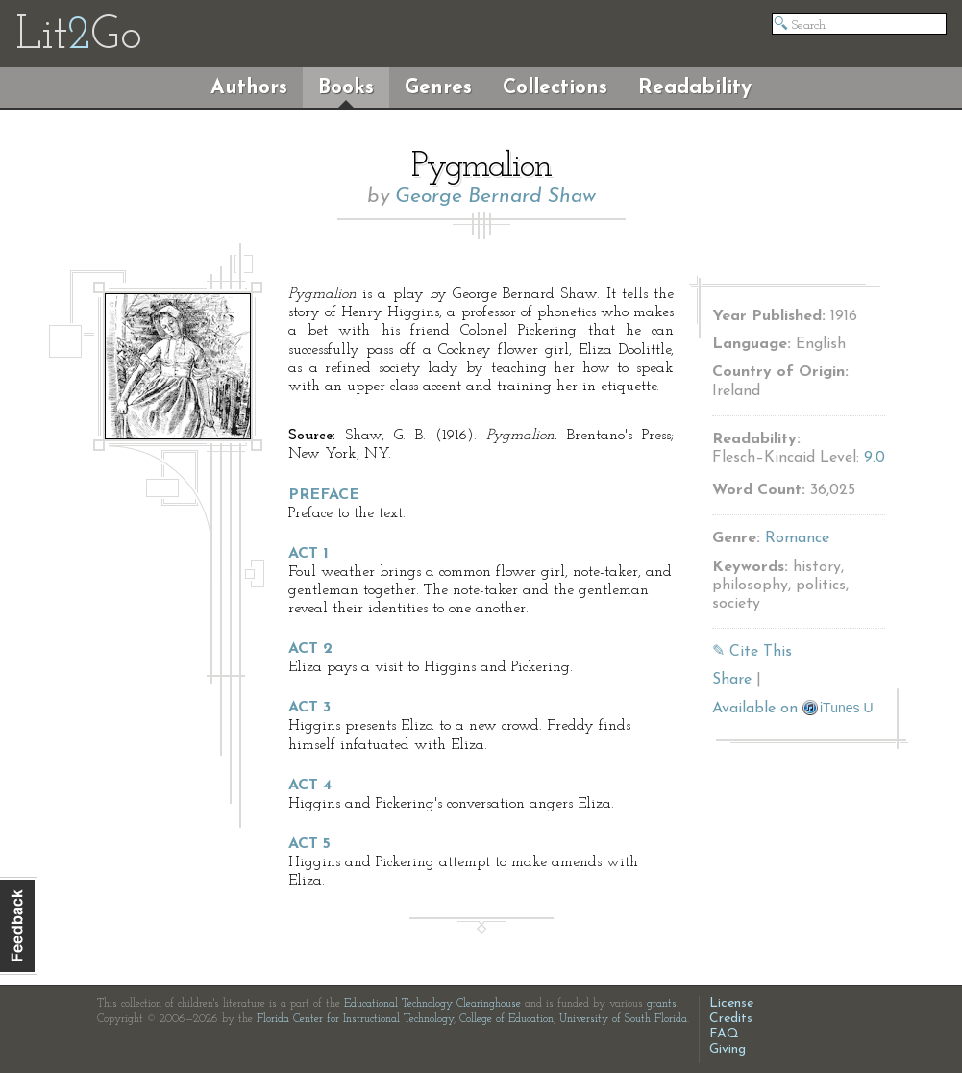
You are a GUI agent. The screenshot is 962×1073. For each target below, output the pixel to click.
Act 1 (308, 553)
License (731, 1003)
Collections (555, 88)
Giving (727, 1049)
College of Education (506, 1019)
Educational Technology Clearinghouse (432, 1004)
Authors (248, 88)
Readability (695, 88)
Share (732, 679)
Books (346, 88)
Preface (323, 495)
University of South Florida (623, 1019)
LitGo (78, 36)
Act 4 (310, 785)
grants (662, 1004)
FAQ (724, 1034)
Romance (797, 538)
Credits (730, 1018)
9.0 (874, 457)
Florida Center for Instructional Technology (355, 1019)
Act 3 (309, 707)
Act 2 (310, 649)
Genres (438, 88)
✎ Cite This (752, 652)
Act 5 (309, 844)
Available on (793, 708)
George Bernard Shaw (495, 197)
